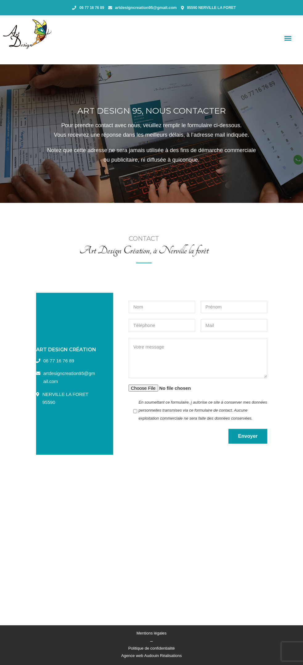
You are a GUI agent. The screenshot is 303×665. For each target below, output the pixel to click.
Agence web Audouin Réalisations (151, 655)
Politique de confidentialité (151, 648)
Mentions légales (152, 633)
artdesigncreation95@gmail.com (146, 7)
